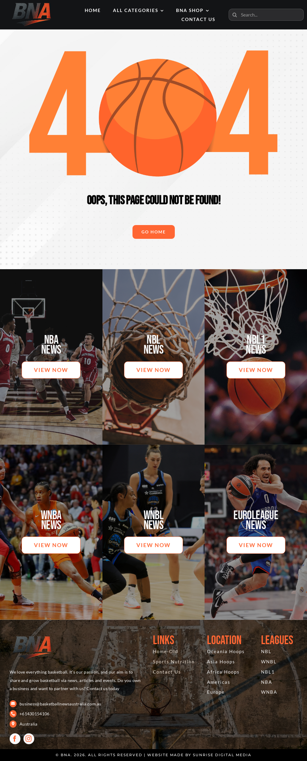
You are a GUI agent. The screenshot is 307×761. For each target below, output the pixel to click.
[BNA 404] (32, 636)
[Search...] (266, 15)
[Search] (235, 15)
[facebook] (15, 738)
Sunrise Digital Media (222, 755)
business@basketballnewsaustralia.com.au (61, 703)
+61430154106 (34, 713)
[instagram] (28, 738)
